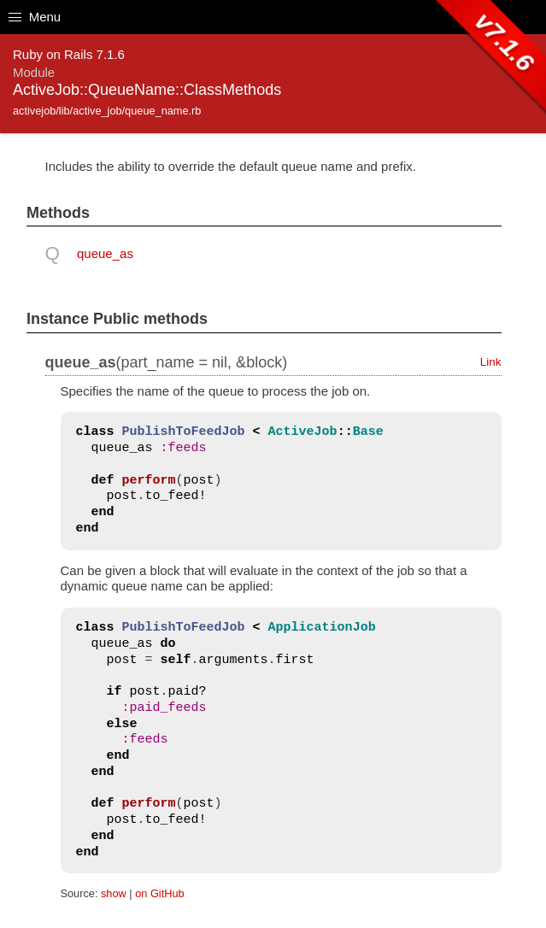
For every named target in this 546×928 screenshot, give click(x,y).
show (113, 893)
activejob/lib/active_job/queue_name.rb (107, 110)
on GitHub (159, 893)
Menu (35, 16)
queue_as (105, 253)
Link (491, 361)
